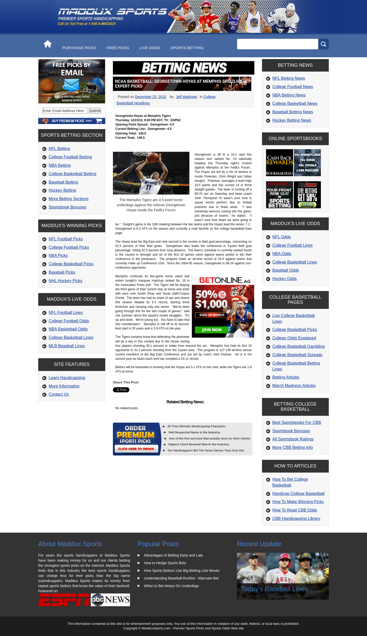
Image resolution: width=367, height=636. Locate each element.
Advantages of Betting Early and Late (173, 555)
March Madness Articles (294, 385)
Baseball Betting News (292, 112)
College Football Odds (69, 321)
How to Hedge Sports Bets (165, 563)
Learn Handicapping (67, 378)
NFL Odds (281, 237)
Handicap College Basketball (298, 493)
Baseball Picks (62, 272)
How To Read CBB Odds (294, 510)
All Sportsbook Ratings (293, 439)
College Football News (292, 87)
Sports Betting (187, 48)
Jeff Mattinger (187, 97)
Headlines (142, 103)
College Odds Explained (294, 338)
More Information (64, 386)
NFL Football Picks (66, 239)
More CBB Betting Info (292, 447)
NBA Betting (60, 165)
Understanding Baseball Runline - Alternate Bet (181, 578)
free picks (118, 48)
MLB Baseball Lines (67, 346)
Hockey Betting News (291, 120)
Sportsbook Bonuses (67, 207)
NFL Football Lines (66, 312)
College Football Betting (70, 157)
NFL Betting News (288, 78)
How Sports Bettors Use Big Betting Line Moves (181, 571)
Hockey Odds (284, 278)
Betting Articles (285, 377)
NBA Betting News (289, 95)
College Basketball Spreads (297, 355)
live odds (150, 48)
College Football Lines (292, 245)
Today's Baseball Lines (274, 589)
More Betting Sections (69, 199)
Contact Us (59, 394)
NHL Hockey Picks (65, 281)
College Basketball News (295, 103)
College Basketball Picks (71, 264)
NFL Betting (59, 148)
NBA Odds (282, 254)
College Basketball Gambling (298, 346)
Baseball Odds (285, 270)
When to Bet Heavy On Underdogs (171, 586)
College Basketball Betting (72, 174)
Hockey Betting (62, 190)
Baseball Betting (63, 182)
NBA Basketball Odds (68, 329)
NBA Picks (58, 255)
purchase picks (79, 48)
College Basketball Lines (71, 337)
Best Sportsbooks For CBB (296, 422)
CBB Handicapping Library (296, 518)
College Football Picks (69, 247)
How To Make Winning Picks (298, 502)
